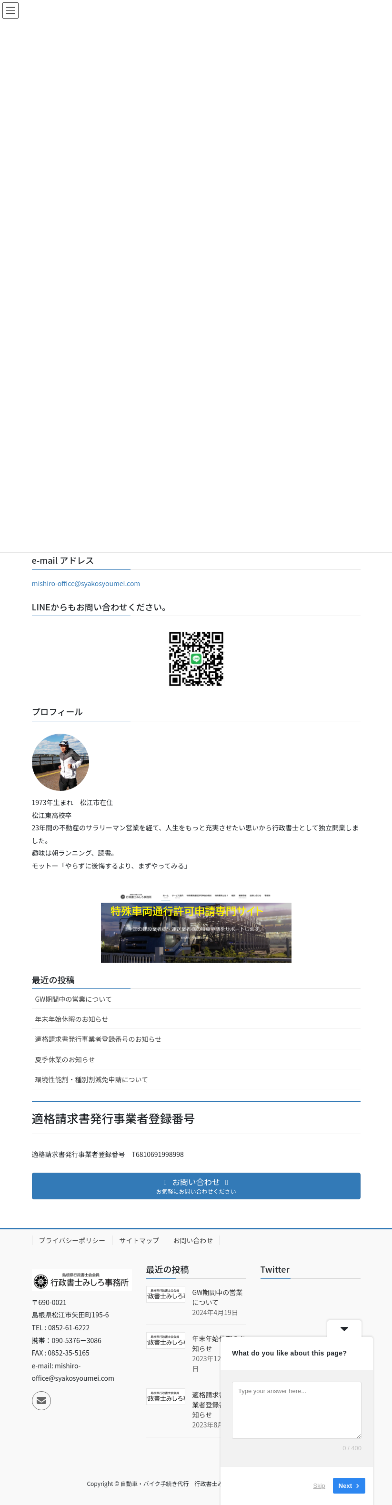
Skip (319, 1485)
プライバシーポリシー (72, 1240)
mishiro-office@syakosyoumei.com (86, 583)
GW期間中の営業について (73, 999)
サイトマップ (139, 1240)
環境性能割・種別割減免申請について (92, 1079)
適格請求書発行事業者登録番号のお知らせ (98, 1039)
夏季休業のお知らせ (65, 1059)
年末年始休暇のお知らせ (72, 1019)
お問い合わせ (193, 1240)
